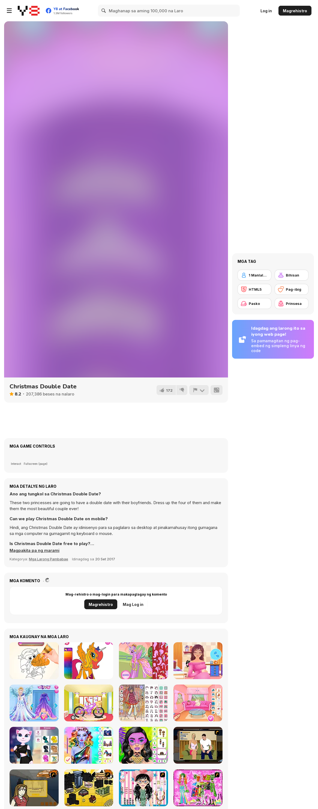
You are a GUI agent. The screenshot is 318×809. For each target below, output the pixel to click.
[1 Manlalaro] (254, 275)
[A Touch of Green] (198, 787)
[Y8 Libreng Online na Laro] (28, 11)
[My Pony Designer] (143, 660)
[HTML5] (254, 289)
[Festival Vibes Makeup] (143, 745)
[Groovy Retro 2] (143, 703)
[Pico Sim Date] (34, 787)
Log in (266, 10)
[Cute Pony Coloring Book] (88, 660)
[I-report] (199, 390)
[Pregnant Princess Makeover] (198, 660)
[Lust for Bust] (198, 745)
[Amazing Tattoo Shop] (34, 660)
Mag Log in (133, 604)
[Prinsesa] (291, 303)
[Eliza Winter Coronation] (34, 703)
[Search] (104, 11)
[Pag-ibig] (291, 289)
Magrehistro (295, 10)
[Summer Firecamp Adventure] (198, 703)
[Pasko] (254, 303)
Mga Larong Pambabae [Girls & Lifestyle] (48, 559)
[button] (35, 551)
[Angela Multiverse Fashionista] (34, 745)
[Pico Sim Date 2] (88, 787)
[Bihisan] (291, 275)
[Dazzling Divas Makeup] (88, 745)
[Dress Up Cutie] (143, 787)
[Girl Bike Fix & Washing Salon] (88, 703)
